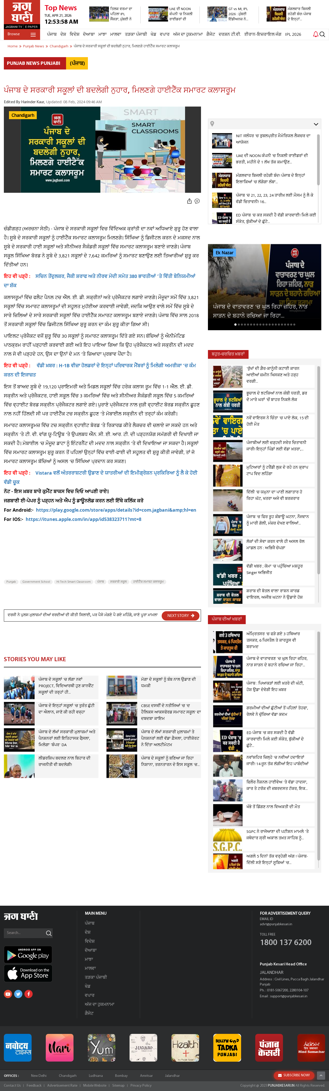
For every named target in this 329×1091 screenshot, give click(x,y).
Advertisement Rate (62, 1086)
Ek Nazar (224, 253)
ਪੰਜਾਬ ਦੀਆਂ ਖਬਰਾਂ (227, 619)
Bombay (121, 1076)
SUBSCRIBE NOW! (294, 1084)
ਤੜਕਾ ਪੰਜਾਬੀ (136, 35)
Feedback (34, 1086)
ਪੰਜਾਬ (52, 35)
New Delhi (39, 1076)
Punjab (11, 582)
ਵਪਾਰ (165, 35)
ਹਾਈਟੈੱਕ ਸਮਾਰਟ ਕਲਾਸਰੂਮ (148, 582)
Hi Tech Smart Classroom (74, 582)
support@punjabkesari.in (288, 996)
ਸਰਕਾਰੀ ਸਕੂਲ (118, 582)
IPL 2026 (293, 35)
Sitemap (118, 1086)
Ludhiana (96, 1076)
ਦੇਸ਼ (63, 35)
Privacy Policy (141, 1086)
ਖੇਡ (153, 35)
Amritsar (146, 1076)
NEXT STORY (181, 615)
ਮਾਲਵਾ (115, 35)
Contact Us (12, 1086)
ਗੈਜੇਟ (210, 35)
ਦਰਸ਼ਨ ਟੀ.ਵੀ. (230, 35)
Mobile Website (94, 1086)
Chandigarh (23, 115)
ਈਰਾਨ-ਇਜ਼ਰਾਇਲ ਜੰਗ (262, 35)
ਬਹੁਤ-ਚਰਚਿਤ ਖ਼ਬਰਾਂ (228, 354)
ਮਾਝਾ (102, 35)
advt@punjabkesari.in (276, 924)
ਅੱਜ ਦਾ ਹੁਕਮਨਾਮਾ (188, 35)
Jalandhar (172, 1076)
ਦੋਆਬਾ (89, 35)
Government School (36, 582)
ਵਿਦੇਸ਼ (74, 35)
